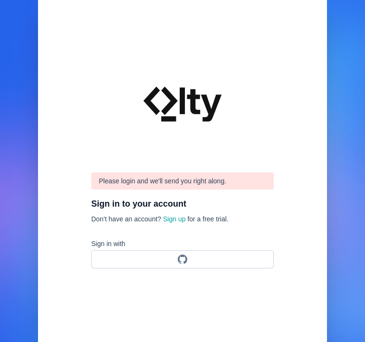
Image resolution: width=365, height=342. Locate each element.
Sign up (174, 219)
